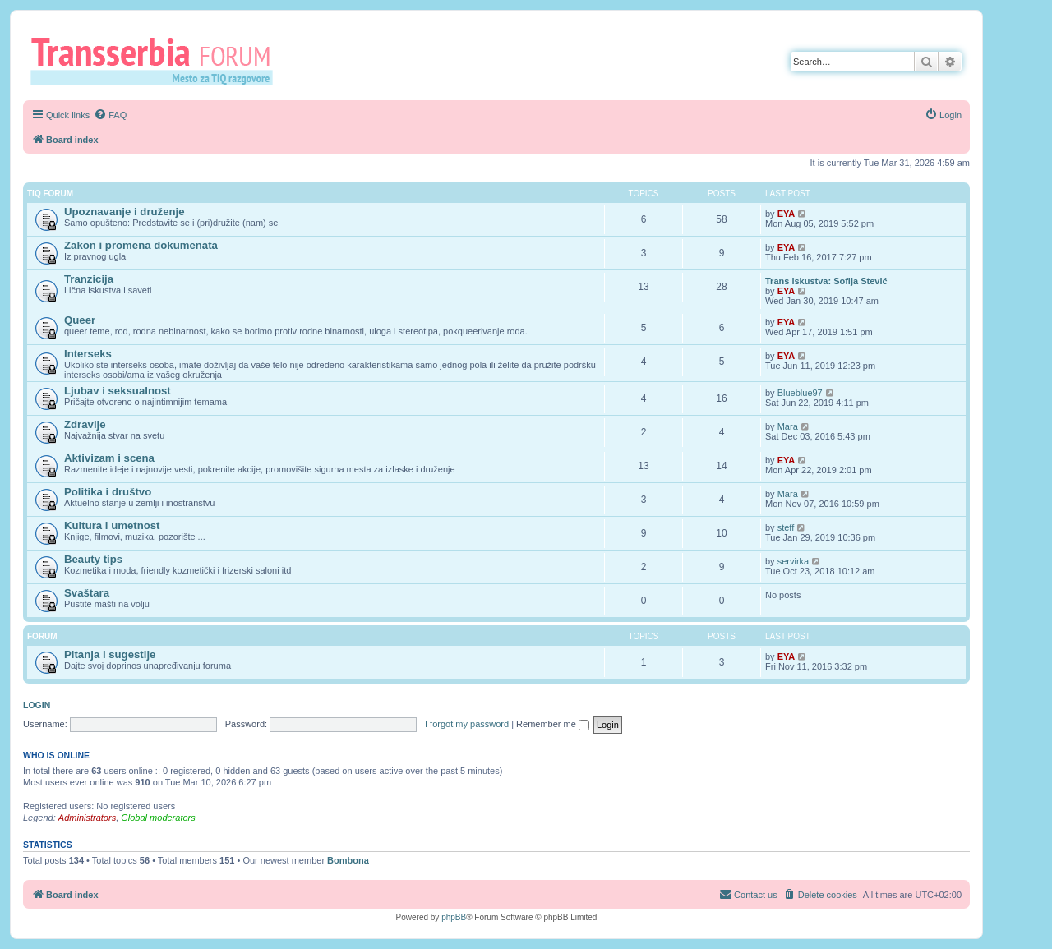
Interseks (88, 354)
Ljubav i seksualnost (117, 391)
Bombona (348, 860)
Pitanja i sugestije (109, 654)
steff (786, 527)
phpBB (453, 917)
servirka (793, 561)
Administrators (87, 817)
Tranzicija (88, 279)
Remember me (552, 724)
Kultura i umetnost (112, 525)
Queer (79, 320)
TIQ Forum (50, 193)
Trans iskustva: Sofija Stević (826, 281)
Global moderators (158, 817)
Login (36, 705)
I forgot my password (467, 724)
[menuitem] (110, 115)
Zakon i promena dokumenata (141, 245)
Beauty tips (93, 559)
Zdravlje (85, 424)
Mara (787, 426)
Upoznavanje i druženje (124, 211)
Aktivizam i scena (109, 458)
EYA (786, 214)
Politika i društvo (107, 492)
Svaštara (86, 593)
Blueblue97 (800, 393)
